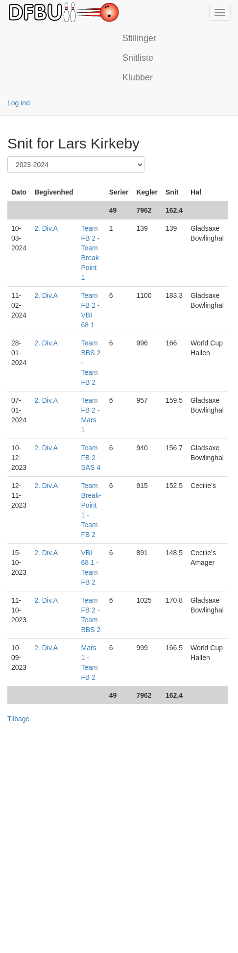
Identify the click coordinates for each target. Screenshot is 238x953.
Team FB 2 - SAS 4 (91, 457)
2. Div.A (46, 228)
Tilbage (18, 719)
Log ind (18, 103)
